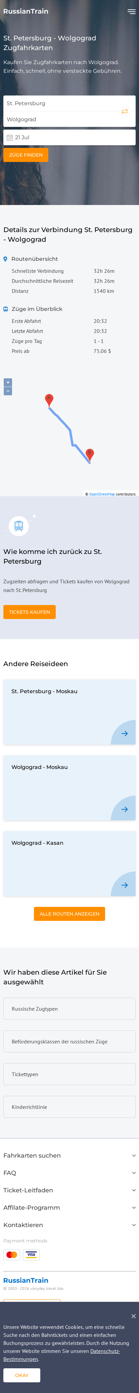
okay (22, 1375)
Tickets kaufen (29, 612)
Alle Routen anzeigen (69, 914)
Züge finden (26, 155)
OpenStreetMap (102, 494)
